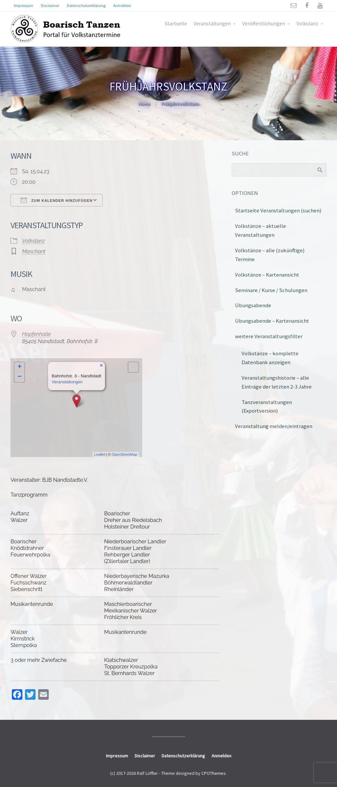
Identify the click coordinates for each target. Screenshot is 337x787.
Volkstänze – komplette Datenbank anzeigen (270, 358)
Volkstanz (307, 23)
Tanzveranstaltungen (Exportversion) (267, 406)
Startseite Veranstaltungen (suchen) (278, 210)
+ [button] (19, 367)
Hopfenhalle (36, 334)
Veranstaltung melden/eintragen (273, 426)
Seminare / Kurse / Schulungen (271, 290)
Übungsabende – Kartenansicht (272, 320)
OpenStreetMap (124, 454)
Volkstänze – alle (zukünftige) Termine (270, 255)
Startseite (176, 23)
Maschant (33, 251)
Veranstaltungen (212, 23)
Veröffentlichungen (263, 23)
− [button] (19, 377)
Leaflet (99, 454)
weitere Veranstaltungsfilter (268, 336)
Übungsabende (253, 305)
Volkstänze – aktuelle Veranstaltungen (260, 230)
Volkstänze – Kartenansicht (267, 274)
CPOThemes (213, 773)
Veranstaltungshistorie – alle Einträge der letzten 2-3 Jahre (277, 382)
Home (144, 104)
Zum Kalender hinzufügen (56, 200)
